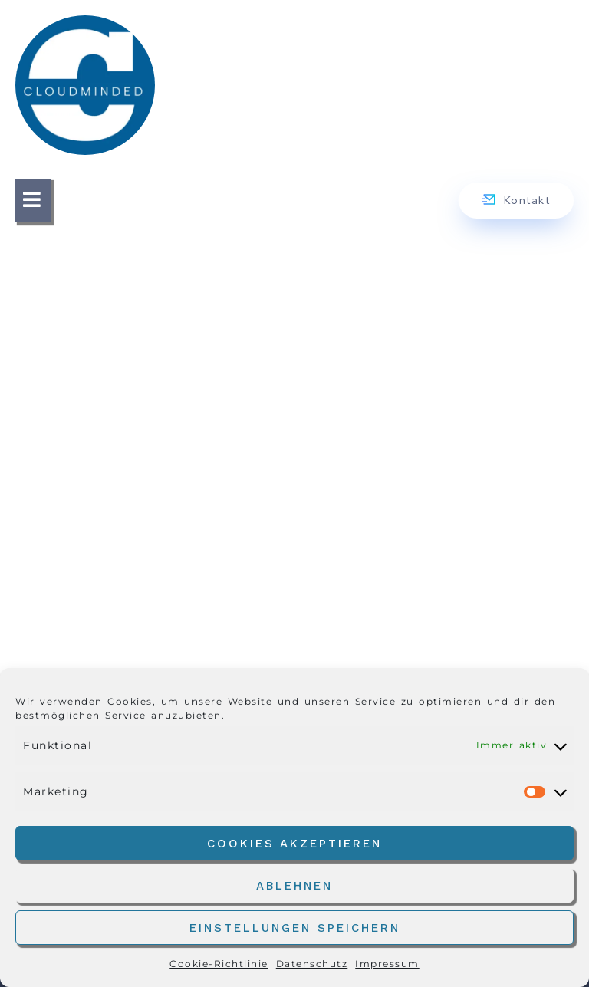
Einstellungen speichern (294, 928)
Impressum (387, 963)
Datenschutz (312, 963)
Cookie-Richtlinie (218, 963)
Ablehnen (294, 886)
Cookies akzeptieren (294, 843)
